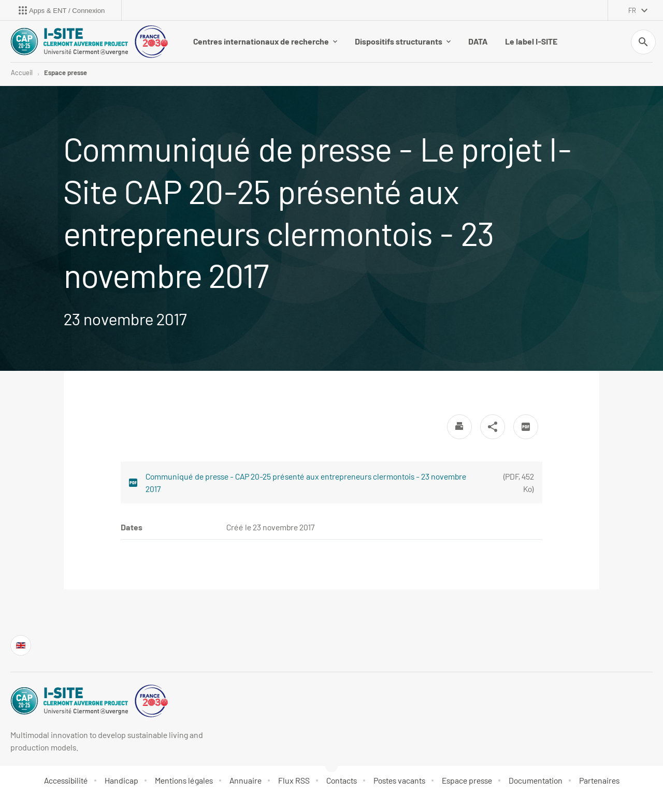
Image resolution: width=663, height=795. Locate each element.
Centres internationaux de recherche (265, 41)
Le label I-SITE (531, 41)
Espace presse (65, 72)
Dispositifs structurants (403, 41)
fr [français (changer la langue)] (632, 10)
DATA (477, 41)
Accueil (22, 72)
